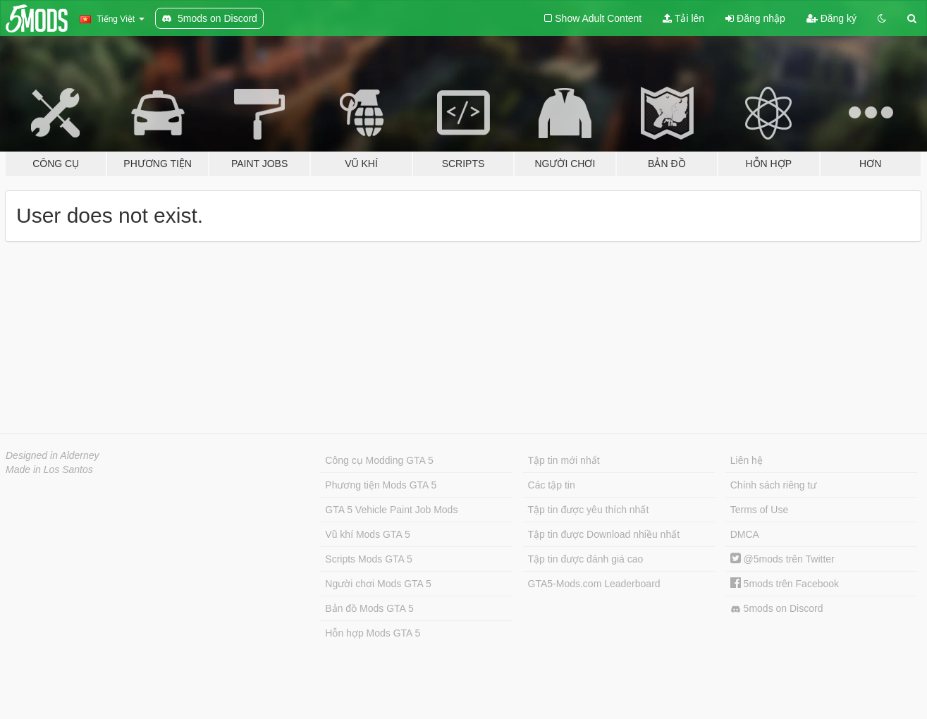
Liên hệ (746, 460)
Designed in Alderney (52, 455)
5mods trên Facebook (784, 583)
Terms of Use (759, 509)
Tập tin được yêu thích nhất (588, 509)
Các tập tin (551, 485)
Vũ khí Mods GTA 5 (367, 534)
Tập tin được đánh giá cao (586, 559)
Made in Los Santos (49, 469)
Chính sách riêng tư (773, 485)
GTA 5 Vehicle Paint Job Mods (391, 509)
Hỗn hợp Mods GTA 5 (372, 633)
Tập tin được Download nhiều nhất (604, 534)
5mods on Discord (776, 609)
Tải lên (683, 18)
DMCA (744, 534)
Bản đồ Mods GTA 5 (369, 608)
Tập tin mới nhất (564, 460)
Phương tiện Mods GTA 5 (380, 485)
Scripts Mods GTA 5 (368, 559)
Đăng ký (831, 18)
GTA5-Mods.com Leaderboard (594, 583)
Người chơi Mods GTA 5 (378, 583)
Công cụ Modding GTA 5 (379, 460)
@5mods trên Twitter (782, 559)
